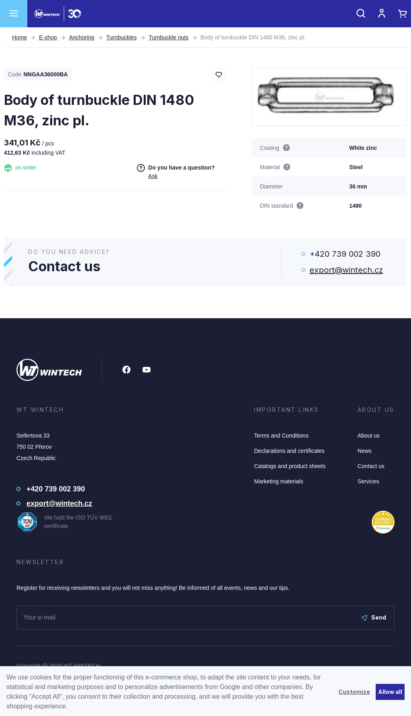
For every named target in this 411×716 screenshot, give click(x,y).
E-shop (48, 37)
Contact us (371, 466)
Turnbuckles (121, 37)
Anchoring (81, 37)
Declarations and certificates (289, 451)
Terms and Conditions (281, 435)
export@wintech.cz (346, 270)
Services (368, 481)
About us (369, 435)
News (365, 451)
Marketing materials (278, 481)
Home (19, 37)
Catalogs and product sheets (290, 466)
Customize (354, 691)
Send (374, 617)
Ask (152, 176)
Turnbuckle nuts (169, 37)
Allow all (390, 691)
